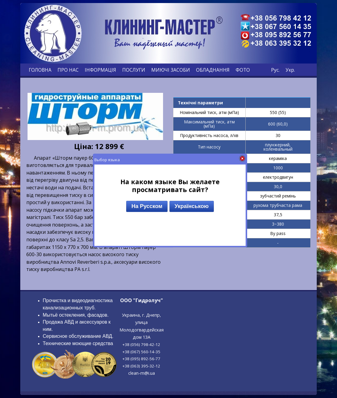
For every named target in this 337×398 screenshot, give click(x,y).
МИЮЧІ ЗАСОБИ (170, 70)
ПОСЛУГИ (133, 70)
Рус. (275, 70)
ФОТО (243, 70)
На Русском (146, 206)
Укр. (290, 70)
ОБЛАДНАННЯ (213, 70)
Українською (192, 206)
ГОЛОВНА (40, 70)
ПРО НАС (68, 70)
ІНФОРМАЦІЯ (100, 70)
